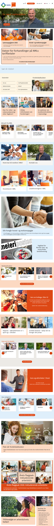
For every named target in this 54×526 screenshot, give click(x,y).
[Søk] (25, 3)
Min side (38, 3)
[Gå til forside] (8, 5)
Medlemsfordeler (6, 86)
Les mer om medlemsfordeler (27, 283)
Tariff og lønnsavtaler (23, 83)
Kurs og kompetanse (22, 89)
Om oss (4, 83)
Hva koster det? (6, 89)
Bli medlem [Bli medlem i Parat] (6, 24)
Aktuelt (19, 86)
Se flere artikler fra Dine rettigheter (27, 415)
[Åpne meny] (52, 3)
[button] (3, 276)
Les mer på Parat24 (27, 361)
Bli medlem (30, 3)
